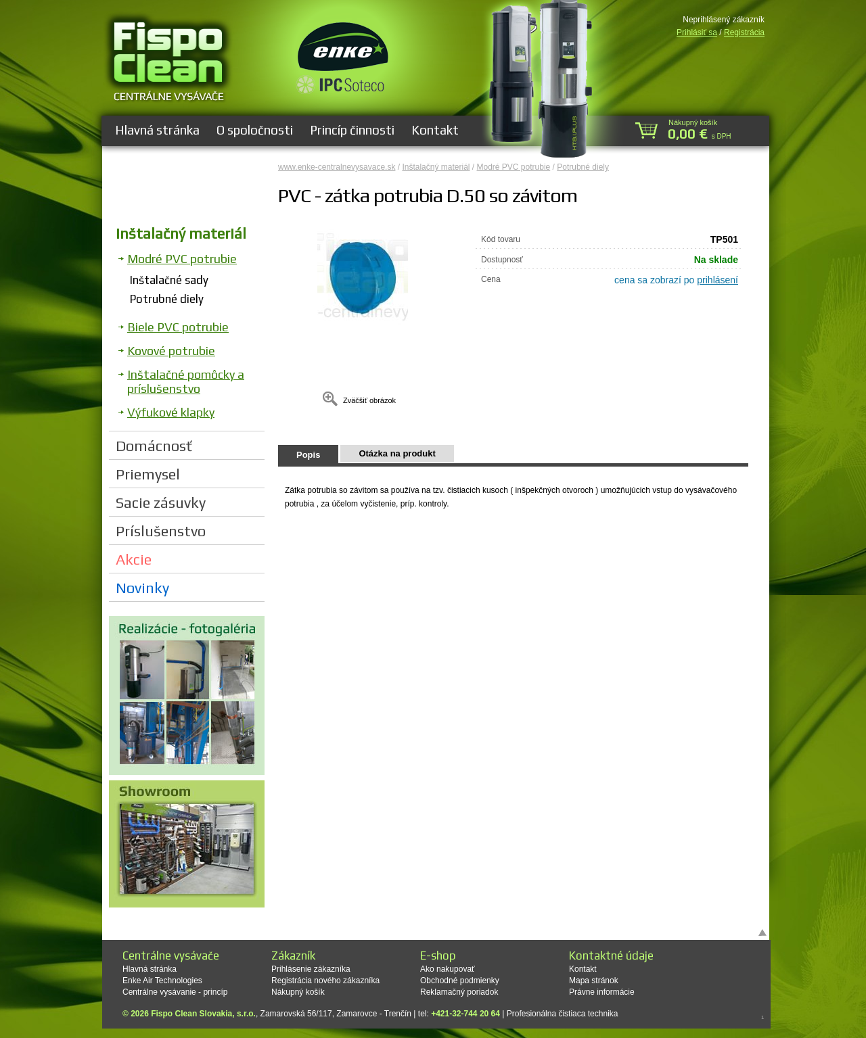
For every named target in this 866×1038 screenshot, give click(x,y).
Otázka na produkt (397, 453)
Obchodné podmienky (459, 980)
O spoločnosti (254, 129)
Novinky (142, 587)
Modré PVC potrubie (182, 259)
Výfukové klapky (170, 412)
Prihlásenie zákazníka (310, 969)
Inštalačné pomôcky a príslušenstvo (185, 381)
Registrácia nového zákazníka (325, 980)
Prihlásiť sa (697, 32)
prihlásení (717, 280)
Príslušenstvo (161, 531)
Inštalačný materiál (181, 233)
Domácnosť (154, 445)
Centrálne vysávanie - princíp (174, 992)
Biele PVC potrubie (178, 327)
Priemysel (148, 474)
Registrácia (744, 32)
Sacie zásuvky (161, 502)
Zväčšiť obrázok (369, 400)
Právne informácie (602, 992)
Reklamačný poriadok (459, 992)
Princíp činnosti (352, 129)
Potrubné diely (167, 299)
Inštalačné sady (169, 280)
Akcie (134, 559)
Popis (308, 455)
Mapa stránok (593, 980)
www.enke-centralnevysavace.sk (336, 167)
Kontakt (435, 129)
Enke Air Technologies (162, 980)
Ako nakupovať (447, 969)
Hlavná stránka (157, 129)
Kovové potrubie (171, 351)
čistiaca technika (588, 1013)
